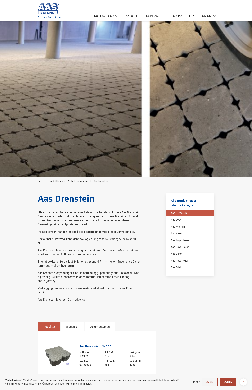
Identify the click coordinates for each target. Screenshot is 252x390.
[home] (49, 10)
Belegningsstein (79, 181)
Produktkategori (57, 181)
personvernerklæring (57, 383)
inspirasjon (154, 16)
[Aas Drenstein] (190, 213)
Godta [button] (228, 381)
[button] (103, 16)
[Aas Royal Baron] (190, 247)
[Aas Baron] (190, 253)
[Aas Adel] (190, 267)
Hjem (40, 181)
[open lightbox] (58, 355)
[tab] (49, 326)
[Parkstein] (190, 233)
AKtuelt (131, 16)
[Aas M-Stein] (190, 226)
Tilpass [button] (195, 382)
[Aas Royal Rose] (190, 240)
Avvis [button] (209, 381)
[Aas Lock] (190, 219)
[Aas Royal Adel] (190, 260)
